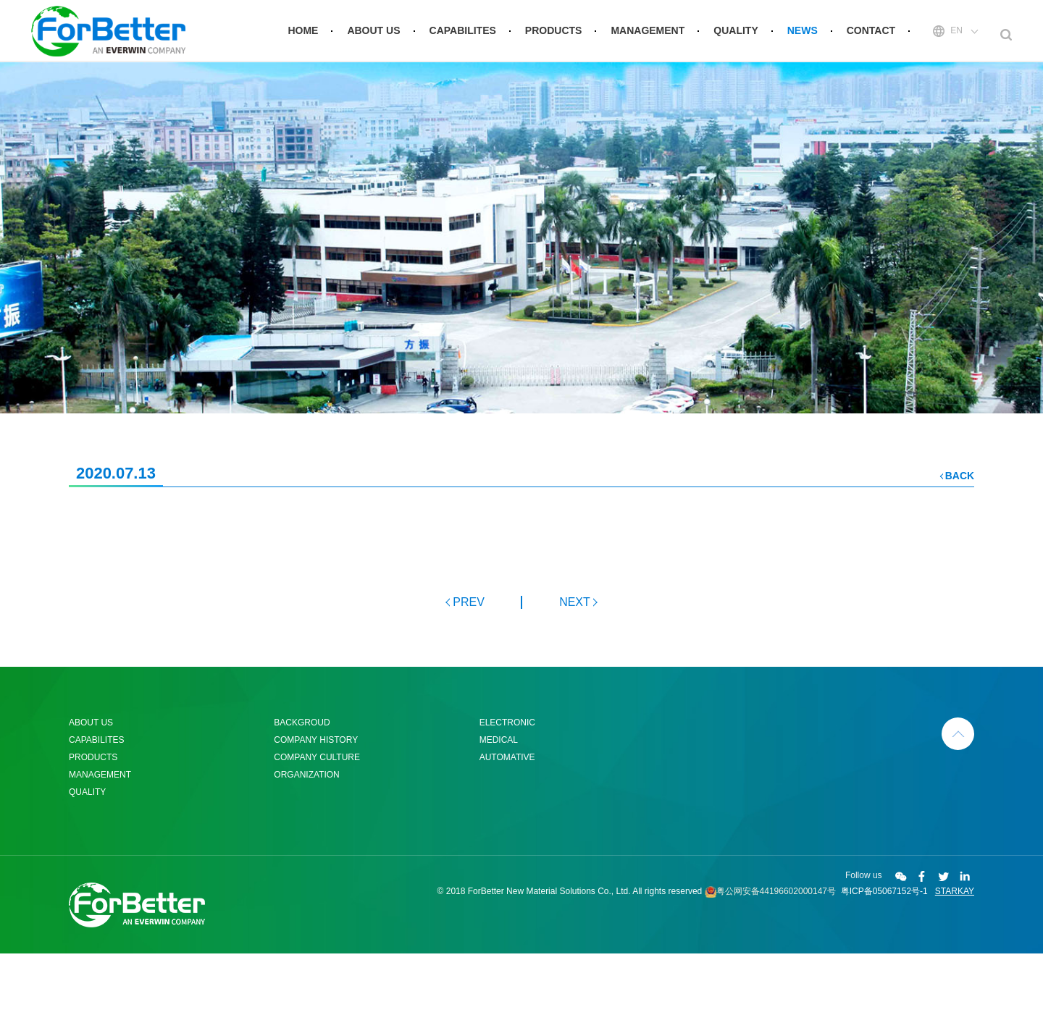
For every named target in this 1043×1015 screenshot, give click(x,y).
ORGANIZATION (306, 836)
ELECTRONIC (507, 784)
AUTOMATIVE (507, 819)
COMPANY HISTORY (316, 801)
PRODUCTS (553, 35)
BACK (959, 537)
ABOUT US (373, 35)
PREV (468, 663)
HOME (303, 35)
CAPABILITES (463, 35)
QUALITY (735, 35)
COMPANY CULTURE (317, 819)
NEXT (574, 663)
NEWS (802, 35)
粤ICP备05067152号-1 (884, 953)
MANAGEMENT (647, 35)
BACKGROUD (302, 784)
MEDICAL (498, 801)
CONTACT (871, 35)
